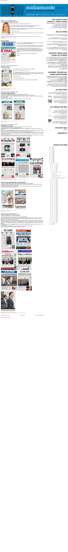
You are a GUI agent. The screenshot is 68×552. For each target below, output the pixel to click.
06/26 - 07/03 (54, 197)
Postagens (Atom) (7, 317)
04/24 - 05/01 (54, 206)
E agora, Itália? (5, 40)
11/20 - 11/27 (54, 168)
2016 (52, 157)
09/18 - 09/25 (54, 184)
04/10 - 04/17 (54, 208)
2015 (52, 158)
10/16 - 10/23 (54, 180)
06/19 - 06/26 (54, 198)
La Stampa (19, 179)
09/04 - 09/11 (54, 186)
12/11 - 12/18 (54, 165)
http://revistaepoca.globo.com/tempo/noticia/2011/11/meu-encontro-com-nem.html (27, 36)
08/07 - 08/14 (54, 190)
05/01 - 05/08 (54, 205)
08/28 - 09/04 (54, 187)
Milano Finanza (7, 63)
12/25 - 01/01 (54, 163)
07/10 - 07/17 (54, 195)
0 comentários (14, 37)
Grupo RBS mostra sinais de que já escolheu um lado (61, 114)
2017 (52, 156)
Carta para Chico (5, 67)
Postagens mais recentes (5, 315)
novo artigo (56, 35)
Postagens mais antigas (39, 315)
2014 (52, 159)
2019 (52, 154)
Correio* (8, 211)
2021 (52, 152)
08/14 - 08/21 (54, 189)
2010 (52, 223)
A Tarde (6, 211)
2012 (52, 161)
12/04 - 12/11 (54, 166)
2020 (52, 153)
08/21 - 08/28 (54, 188)
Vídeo (47, 43)
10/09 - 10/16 (54, 181)
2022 (52, 151)
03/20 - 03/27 (54, 211)
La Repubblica (16, 179)
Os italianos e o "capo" (7, 125)
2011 (52, 162)
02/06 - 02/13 (54, 217)
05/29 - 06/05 (54, 201)
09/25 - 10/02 (54, 183)
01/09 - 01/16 (54, 221)
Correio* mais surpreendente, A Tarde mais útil (13, 182)
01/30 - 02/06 (54, 218)
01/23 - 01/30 (54, 219)
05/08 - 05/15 (54, 204)
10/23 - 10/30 (54, 179)
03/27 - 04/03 (54, 210)
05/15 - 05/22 (54, 203)
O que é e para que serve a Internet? (61, 91)
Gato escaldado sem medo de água (10, 214)
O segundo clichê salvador (8, 93)
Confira (66, 28)
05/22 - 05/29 (54, 202)
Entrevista (48, 47)
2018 (52, 155)
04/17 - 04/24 (54, 207)
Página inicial (22, 315)
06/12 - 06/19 (54, 199)
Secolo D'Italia (24, 179)
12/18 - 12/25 (54, 164)
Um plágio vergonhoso (63, 99)
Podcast (49, 37)
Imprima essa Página (4, 0)
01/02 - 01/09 (54, 222)
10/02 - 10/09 (54, 182)
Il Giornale (11, 179)
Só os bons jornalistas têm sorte (9, 21)
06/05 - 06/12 (54, 200)
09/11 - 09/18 (54, 185)
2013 (52, 160)
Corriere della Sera (7, 179)
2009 (52, 224)
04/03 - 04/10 (54, 209)
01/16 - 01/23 (54, 220)
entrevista (64, 41)
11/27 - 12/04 (54, 167)
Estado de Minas (7, 89)
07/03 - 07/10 (54, 196)
